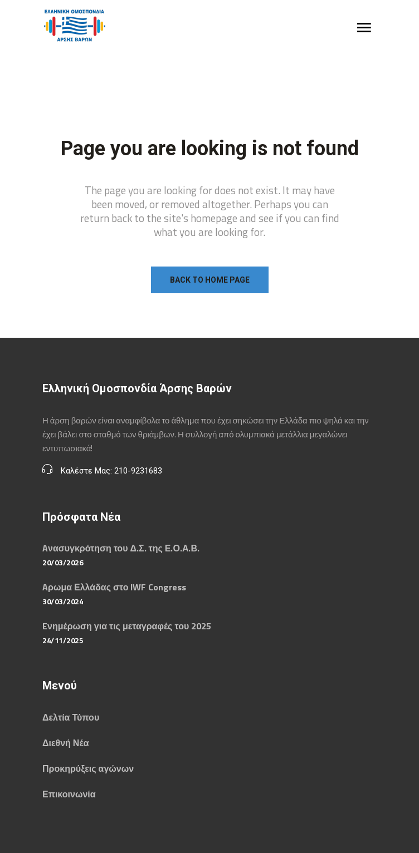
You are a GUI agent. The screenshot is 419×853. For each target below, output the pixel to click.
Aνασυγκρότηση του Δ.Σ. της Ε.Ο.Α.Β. (120, 548)
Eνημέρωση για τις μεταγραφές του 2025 (126, 626)
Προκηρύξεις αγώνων (88, 768)
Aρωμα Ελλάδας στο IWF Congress (114, 587)
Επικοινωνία (69, 794)
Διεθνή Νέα (65, 743)
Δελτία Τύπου (70, 717)
